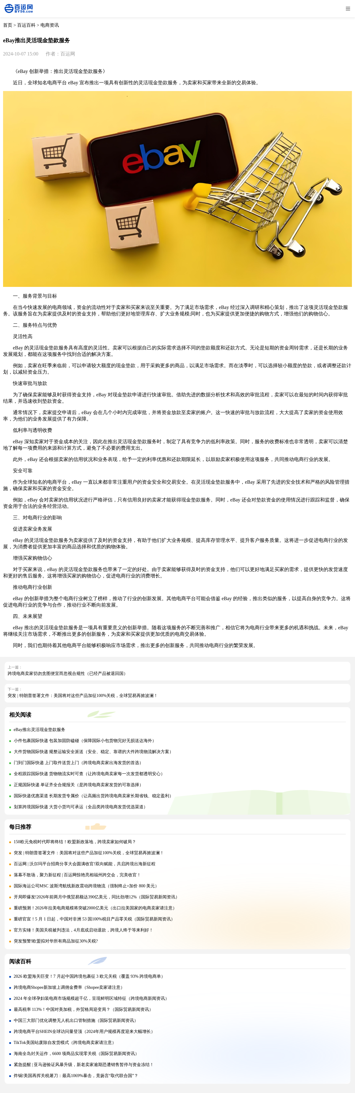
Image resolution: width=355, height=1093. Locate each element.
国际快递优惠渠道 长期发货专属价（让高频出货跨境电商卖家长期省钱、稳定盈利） (94, 796)
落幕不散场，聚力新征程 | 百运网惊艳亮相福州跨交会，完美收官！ (77, 875)
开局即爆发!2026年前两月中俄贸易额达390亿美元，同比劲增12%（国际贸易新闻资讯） (97, 897)
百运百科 (26, 25)
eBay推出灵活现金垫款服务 (40, 729)
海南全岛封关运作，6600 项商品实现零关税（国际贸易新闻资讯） (76, 1053)
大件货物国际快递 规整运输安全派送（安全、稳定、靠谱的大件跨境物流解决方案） (94, 751)
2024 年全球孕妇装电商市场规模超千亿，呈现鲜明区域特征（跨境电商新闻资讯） (92, 998)
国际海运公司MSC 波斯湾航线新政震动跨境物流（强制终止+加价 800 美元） (86, 886)
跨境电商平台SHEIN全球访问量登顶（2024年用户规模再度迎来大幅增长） (84, 1031)
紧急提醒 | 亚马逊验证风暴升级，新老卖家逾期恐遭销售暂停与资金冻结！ (84, 1064)
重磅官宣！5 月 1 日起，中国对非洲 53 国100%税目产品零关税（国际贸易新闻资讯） (94, 919)
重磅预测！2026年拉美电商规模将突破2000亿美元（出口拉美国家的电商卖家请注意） (95, 908)
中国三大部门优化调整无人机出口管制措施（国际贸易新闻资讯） (76, 1020)
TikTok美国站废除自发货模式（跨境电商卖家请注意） (64, 1042)
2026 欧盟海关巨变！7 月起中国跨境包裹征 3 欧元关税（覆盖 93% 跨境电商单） (90, 976)
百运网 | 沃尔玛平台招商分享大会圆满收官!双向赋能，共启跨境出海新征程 (84, 864)
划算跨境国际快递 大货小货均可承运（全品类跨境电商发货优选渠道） (81, 807)
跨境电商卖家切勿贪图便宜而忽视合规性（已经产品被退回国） (68, 673)
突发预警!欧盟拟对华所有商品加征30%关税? (56, 941)
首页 (7, 25)
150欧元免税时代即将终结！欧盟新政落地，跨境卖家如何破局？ (75, 842)
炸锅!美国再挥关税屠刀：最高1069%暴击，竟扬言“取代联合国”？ (76, 1075)
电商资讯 (49, 25)
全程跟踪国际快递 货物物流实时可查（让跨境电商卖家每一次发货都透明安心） (89, 773)
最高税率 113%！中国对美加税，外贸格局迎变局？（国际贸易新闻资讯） (84, 1009)
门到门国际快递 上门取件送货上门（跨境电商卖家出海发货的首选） (79, 762)
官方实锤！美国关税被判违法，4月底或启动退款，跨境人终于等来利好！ (83, 930)
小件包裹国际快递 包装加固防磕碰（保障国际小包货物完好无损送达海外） (85, 740)
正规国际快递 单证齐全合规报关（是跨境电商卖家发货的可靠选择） (79, 785)
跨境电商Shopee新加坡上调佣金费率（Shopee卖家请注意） (69, 987)
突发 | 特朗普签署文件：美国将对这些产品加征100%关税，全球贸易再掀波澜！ (83, 695)
